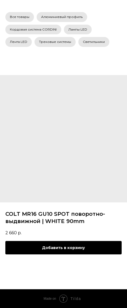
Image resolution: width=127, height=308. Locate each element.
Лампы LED (77, 29)
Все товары (19, 17)
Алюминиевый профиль (62, 17)
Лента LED (18, 42)
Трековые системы (55, 42)
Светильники (94, 42)
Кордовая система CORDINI (33, 29)
